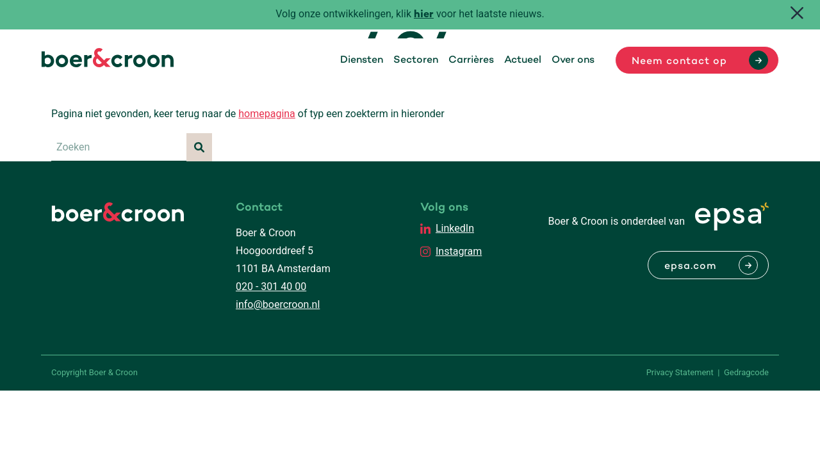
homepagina (266, 114)
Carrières (471, 60)
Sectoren (415, 60)
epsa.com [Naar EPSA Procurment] (690, 266)
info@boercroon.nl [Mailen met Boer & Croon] (278, 304)
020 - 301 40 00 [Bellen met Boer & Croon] (271, 286)
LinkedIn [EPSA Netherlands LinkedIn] (455, 228)
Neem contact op (679, 61)
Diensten (361, 60)
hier (424, 15)
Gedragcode (746, 372)
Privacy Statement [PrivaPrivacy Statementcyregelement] (680, 372)
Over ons (573, 60)
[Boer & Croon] (107, 64)
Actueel (522, 60)
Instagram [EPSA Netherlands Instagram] (459, 251)
